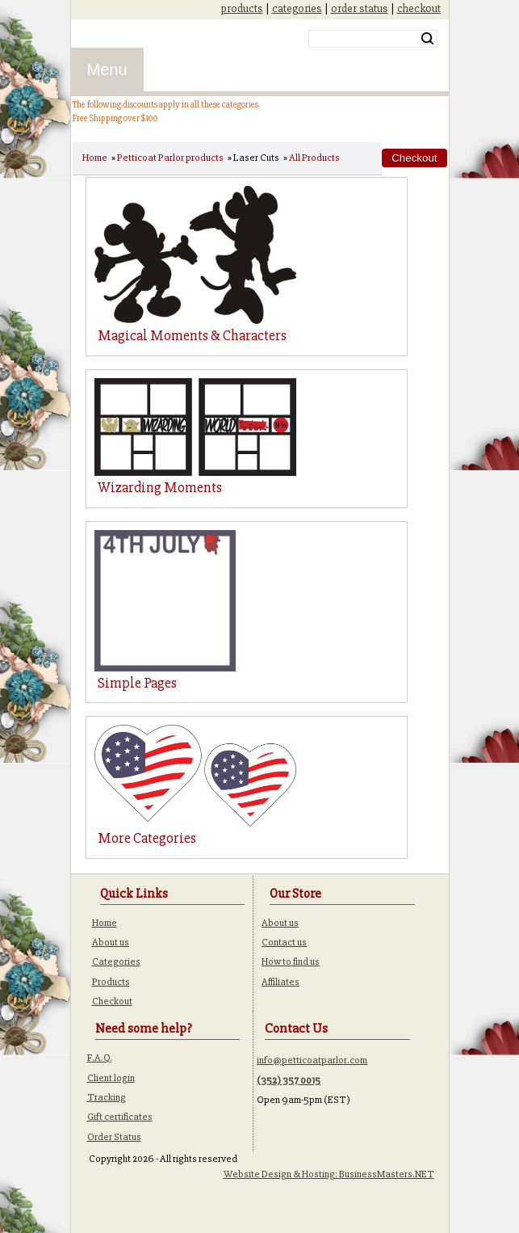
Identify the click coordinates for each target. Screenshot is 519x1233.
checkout (419, 8)
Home (94, 157)
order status (359, 8)
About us (110, 942)
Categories (116, 961)
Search (427, 39)
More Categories (147, 838)
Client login (111, 1077)
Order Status (114, 1136)
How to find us (291, 961)
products (242, 8)
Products (111, 981)
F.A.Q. (99, 1057)
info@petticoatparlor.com (312, 1060)
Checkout (112, 1001)
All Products (314, 157)
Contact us (284, 942)
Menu (107, 69)
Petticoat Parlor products (170, 157)
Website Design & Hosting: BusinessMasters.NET (329, 1174)
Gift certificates (120, 1116)
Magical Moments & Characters (192, 335)
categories (297, 8)
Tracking (106, 1097)
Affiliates (280, 981)
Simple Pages (137, 683)
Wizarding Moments (160, 487)
